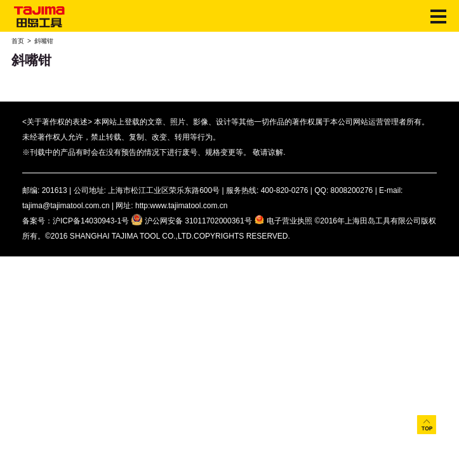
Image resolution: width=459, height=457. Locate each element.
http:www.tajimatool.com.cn (181, 205)
